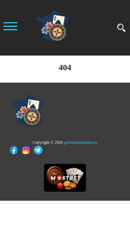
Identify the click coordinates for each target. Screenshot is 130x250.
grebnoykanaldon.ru (80, 142)
